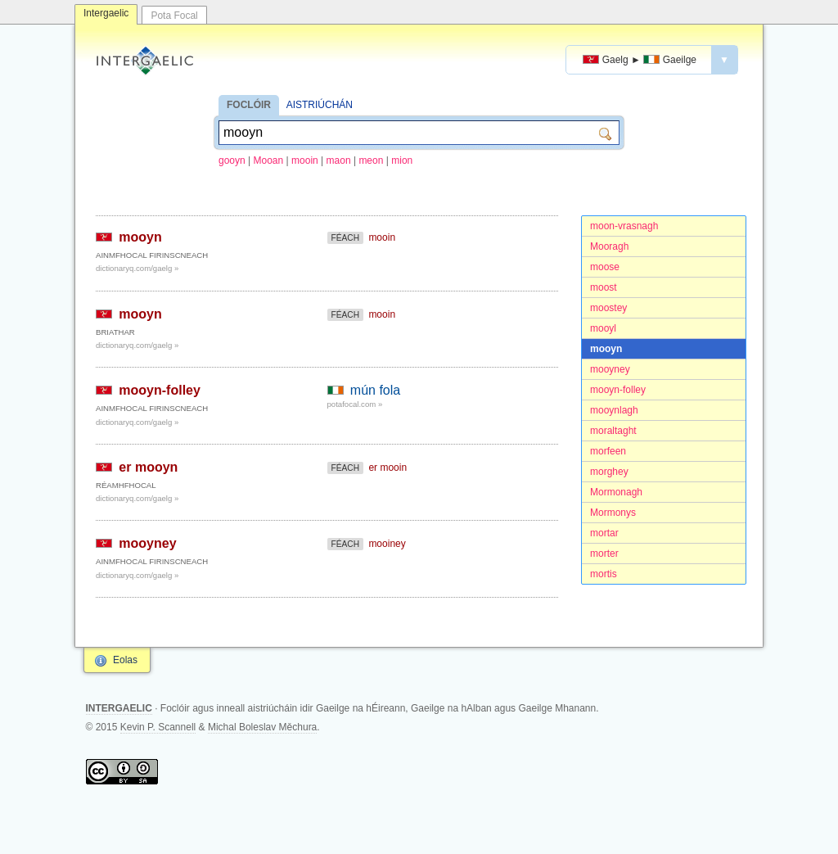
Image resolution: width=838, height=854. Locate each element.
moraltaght (613, 430)
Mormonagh (616, 492)
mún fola (375, 390)
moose (604, 267)
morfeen (608, 451)
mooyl (603, 328)
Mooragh (609, 246)
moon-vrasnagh (624, 226)
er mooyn (148, 467)
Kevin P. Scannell (158, 727)
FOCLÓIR (249, 105)
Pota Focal (174, 15)
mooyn (606, 349)
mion (401, 160)
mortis (603, 574)
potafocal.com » (355, 404)
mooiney (386, 543)
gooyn (232, 160)
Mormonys (613, 512)
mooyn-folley (618, 389)
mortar (604, 533)
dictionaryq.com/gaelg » (137, 268)
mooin (304, 160)
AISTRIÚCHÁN (319, 105)
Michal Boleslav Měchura (262, 727)
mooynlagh (614, 410)
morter (604, 553)
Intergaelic (105, 13)
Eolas (125, 660)
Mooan (269, 160)
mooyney (610, 369)
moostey (608, 308)
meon (370, 160)
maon (339, 160)
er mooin (387, 467)
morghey (609, 471)
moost (603, 287)
